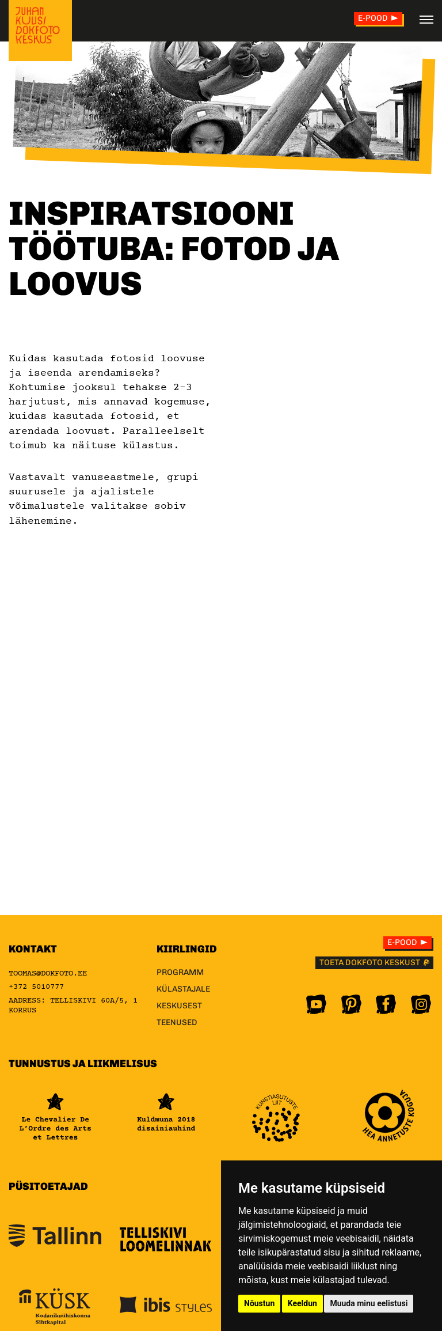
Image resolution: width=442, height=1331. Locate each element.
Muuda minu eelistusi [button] (368, 1303)
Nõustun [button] (259, 1303)
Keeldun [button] (302, 1303)
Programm (180, 972)
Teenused (177, 1022)
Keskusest (179, 1006)
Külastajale (183, 989)
